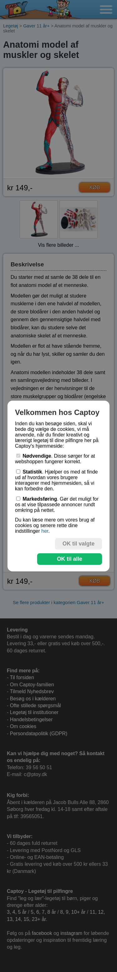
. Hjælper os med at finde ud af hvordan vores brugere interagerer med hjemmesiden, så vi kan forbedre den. (56, 480)
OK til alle (69, 559)
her (44, 531)
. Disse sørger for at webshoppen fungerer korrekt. (55, 458)
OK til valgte (78, 544)
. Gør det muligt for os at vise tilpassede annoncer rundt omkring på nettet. (57, 504)
